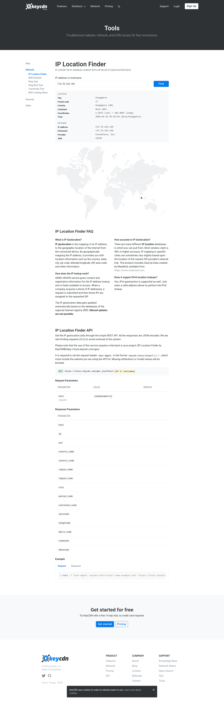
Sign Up (191, 6)
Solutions (78, 6)
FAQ (161, 675)
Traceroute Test (36, 89)
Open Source (166, 670)
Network (95, 6)
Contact (136, 670)
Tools (45, 9)
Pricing (109, 6)
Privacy (52, 682)
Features (62, 6)
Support (164, 6)
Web (28, 63)
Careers (136, 680)
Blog (134, 665)
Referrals (137, 675)
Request (62, 566)
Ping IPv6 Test (35, 85)
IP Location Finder (37, 74)
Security (30, 99)
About (135, 660)
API (108, 675)
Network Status (167, 665)
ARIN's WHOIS (63, 277)
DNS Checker (35, 78)
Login (177, 6)
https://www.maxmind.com (129, 270)
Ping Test (33, 81)
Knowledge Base (168, 660)
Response (76, 566)
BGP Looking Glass (38, 92)
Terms (45, 682)
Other (28, 106)
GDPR (60, 682)
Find (161, 83)
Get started (105, 624)
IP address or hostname (68, 77)
